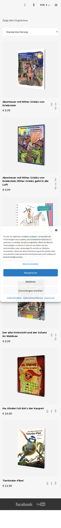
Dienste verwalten (31, 263)
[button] (56, 230)
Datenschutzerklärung (33, 297)
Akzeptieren (30, 272)
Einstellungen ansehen (30, 290)
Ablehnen (31, 281)
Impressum (49, 297)
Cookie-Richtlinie (14, 297)
